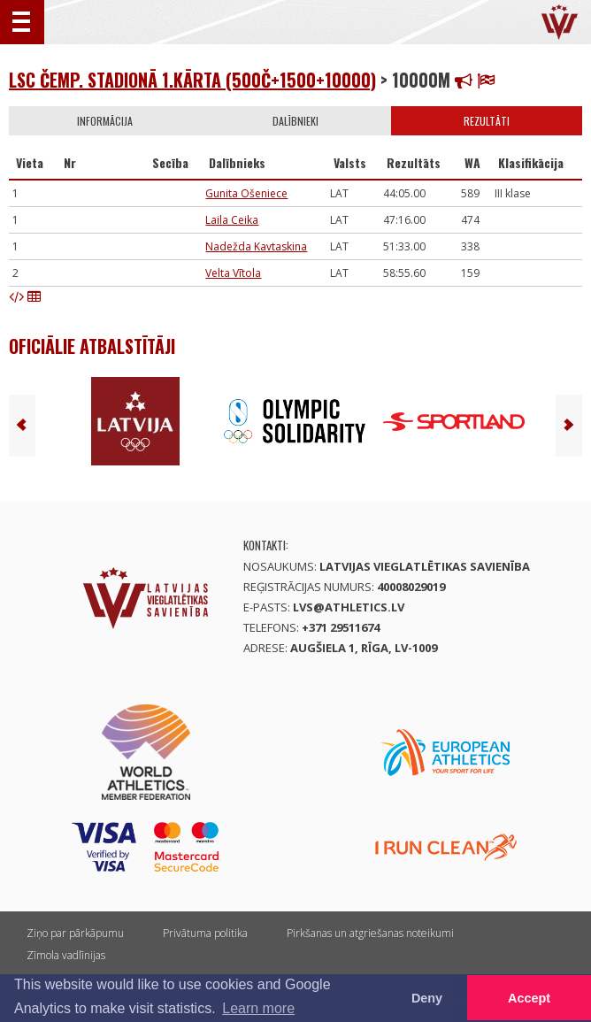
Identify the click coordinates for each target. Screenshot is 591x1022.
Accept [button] (529, 998)
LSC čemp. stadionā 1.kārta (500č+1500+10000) (192, 79)
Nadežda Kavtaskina (256, 246)
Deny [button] (426, 998)
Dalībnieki (295, 120)
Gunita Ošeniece (246, 193)
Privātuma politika (205, 933)
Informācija (105, 120)
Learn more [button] (258, 1008)
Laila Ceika (231, 219)
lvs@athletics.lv (348, 607)
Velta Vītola (233, 272)
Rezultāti (487, 120)
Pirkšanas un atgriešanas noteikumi (370, 933)
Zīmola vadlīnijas (66, 955)
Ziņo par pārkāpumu (75, 933)
